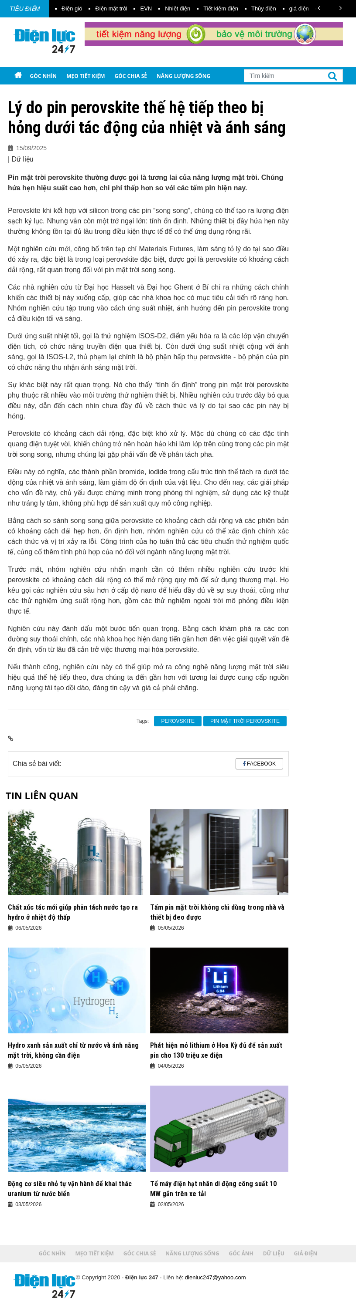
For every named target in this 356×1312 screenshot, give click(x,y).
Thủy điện (263, 8)
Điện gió (72, 8)
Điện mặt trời (111, 8)
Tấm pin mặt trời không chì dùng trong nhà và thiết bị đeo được (217, 912)
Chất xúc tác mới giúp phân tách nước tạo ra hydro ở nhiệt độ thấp (73, 912)
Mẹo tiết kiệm (85, 76)
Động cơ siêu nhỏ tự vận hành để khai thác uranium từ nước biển (70, 1189)
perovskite (178, 721)
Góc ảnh (30, 93)
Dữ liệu (62, 93)
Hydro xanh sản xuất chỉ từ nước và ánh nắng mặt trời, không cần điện (73, 1050)
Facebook (261, 764)
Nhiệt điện (177, 8)
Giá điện (94, 93)
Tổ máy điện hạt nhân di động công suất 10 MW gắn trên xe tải (213, 1189)
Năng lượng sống (183, 76)
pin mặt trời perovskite (245, 721)
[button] (319, 8)
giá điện (299, 8)
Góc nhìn (43, 76)
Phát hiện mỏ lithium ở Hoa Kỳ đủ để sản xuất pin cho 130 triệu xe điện (216, 1050)
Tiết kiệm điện (220, 8)
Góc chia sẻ (131, 76)
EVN (146, 8)
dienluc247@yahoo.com (215, 1277)
